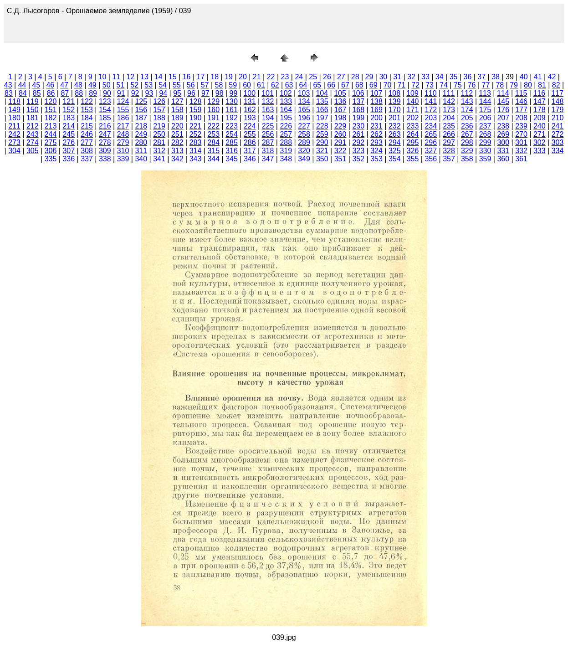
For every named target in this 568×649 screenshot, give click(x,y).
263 (395, 134)
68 (359, 85)
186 (123, 118)
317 (250, 151)
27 (341, 77)
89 (93, 93)
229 (340, 126)
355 (413, 159)
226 (286, 126)
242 (14, 134)
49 (92, 85)
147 (539, 101)
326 (413, 151)
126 (159, 101)
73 (429, 85)
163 (268, 109)
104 (322, 93)
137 (358, 101)
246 (87, 134)
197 (322, 118)
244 (51, 134)
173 (449, 109)
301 (521, 142)
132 (268, 101)
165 (304, 109)
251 (177, 134)
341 (159, 159)
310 (123, 151)
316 (231, 151)
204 (449, 118)
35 (454, 77)
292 (358, 142)
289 (304, 142)
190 (195, 118)
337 (87, 159)
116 (539, 93)
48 (78, 85)
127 (177, 101)
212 (32, 126)
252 (195, 134)
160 (213, 109)
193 (250, 118)
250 (159, 134)
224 (250, 126)
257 (286, 134)
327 (431, 151)
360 (503, 159)
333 (539, 151)
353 (376, 159)
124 (123, 101)
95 (177, 93)
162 (250, 109)
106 (358, 93)
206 (485, 118)
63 (289, 85)
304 (14, 151)
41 (538, 77)
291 (340, 142)
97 (205, 93)
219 (159, 126)
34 (439, 77)
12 (130, 77)
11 (116, 77)
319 (286, 151)
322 (340, 151)
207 (503, 118)
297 (449, 142)
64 (303, 85)
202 (413, 118)
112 (467, 93)
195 (286, 118)
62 (275, 85)
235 (449, 126)
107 (376, 93)
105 (340, 93)
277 (87, 142)
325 (395, 151)
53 (148, 85)
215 (87, 126)
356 (431, 159)
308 (87, 151)
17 (200, 77)
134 (304, 101)
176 (503, 109)
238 (503, 126)
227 (304, 126)
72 (415, 85)
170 (395, 109)
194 (268, 118)
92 (135, 93)
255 (250, 134)
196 (304, 118)
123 (105, 101)
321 (322, 151)
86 (51, 93)
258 (304, 134)
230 (358, 126)
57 (205, 85)
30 (383, 77)
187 (141, 118)
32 (411, 77)
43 (8, 85)
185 (105, 118)
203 (431, 118)
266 (449, 134)
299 (485, 142)
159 (195, 109)
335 (51, 159)
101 (267, 93)
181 (32, 118)
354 (395, 159)
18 (214, 77)
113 (485, 93)
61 (261, 85)
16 (187, 77)
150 (32, 109)
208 (521, 118)
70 (388, 85)
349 (304, 159)
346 (250, 159)
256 (268, 134)
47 (64, 85)
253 (213, 134)
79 (514, 85)
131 (250, 101)
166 (322, 109)
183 (68, 118)
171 (413, 109)
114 (503, 93)
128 (195, 101)
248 (123, 134)
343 (195, 159)
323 (358, 151)
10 (102, 77)
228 (322, 126)
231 (376, 126)
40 (524, 77)
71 (401, 85)
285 (231, 142)
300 (503, 142)
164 (286, 109)
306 (51, 151)
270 (521, 134)
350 (322, 159)
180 (14, 118)
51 (121, 85)
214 (68, 126)
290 (322, 142)
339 (123, 159)
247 (105, 134)
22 (271, 77)
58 (219, 85)
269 (503, 134)
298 (467, 142)
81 (542, 85)
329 (467, 151)
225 (268, 126)
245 (68, 134)
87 (65, 93)
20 (243, 77)
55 (177, 85)
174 (467, 109)
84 (23, 93)
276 (68, 142)
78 (500, 85)
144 (485, 101)
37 (481, 77)
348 (286, 159)
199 (358, 118)
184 (87, 118)
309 (105, 151)
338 (105, 159)
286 (250, 142)
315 (213, 151)
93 (149, 93)
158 (177, 109)
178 (539, 109)
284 (213, 142)
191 (213, 118)
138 (376, 101)
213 (51, 126)
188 (159, 118)
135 (322, 101)
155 (123, 109)
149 (14, 109)
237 (485, 126)
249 (141, 134)
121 (68, 101)
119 (32, 101)
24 (299, 77)
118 (14, 101)
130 (231, 101)
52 (134, 85)
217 (123, 126)
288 (286, 142)
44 (22, 85)
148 (558, 101)
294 (395, 142)
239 (521, 126)
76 (472, 85)
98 (219, 93)
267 (467, 134)
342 (177, 159)
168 (358, 109)
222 (213, 126)
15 (173, 77)
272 (558, 134)
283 (195, 142)
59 (233, 85)
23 (285, 77)
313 (177, 151)
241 (558, 126)
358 (467, 159)
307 (68, 151)
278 (105, 142)
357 (449, 159)
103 (304, 93)
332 (521, 151)
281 (159, 142)
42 (552, 77)
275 (51, 142)
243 (32, 134)
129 (213, 101)
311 (141, 151)
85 (37, 93)
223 (231, 126)
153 (87, 109)
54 (163, 85)
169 (376, 109)
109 (412, 93)
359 (485, 159)
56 (191, 85)
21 (257, 77)
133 (286, 101)
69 (373, 85)
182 (51, 118)
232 (395, 126)
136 (340, 101)
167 (340, 109)
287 (268, 142)
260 (340, 134)
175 (485, 109)
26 (327, 77)
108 (394, 93)
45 (36, 85)
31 (397, 77)
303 (558, 142)
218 (141, 126)
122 (87, 101)
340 (141, 159)
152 (68, 109)
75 (458, 85)
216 (105, 126)
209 (539, 118)
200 (376, 118)
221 (195, 126)
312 (159, 151)
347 (268, 159)
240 (539, 126)
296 (431, 142)
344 (213, 159)
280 (141, 142)
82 (556, 85)
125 (141, 101)
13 (144, 77)
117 (557, 93)
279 (123, 142)
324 (376, 151)
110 (431, 93)
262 (376, 134)
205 (467, 118)
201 (395, 118)
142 (449, 101)
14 (158, 77)
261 (358, 134)
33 (425, 77)
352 (358, 159)
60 (247, 85)
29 (369, 77)
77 (486, 85)
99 (234, 93)
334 (558, 151)
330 (485, 151)
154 (105, 109)
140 (413, 101)
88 (79, 93)
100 (249, 93)
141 (431, 101)
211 (14, 126)
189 (177, 118)
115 (521, 93)
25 (313, 77)
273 (14, 142)
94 (163, 93)
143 (467, 101)
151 (51, 109)
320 (304, 151)
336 (68, 159)
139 (395, 101)
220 (177, 126)
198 (340, 118)
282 (177, 142)
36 (468, 77)
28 (355, 77)
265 (431, 134)
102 (286, 93)
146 (521, 101)
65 (317, 85)
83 (9, 93)
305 (32, 151)
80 (528, 85)
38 (495, 77)
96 (191, 93)
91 (121, 93)
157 (159, 109)
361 (521, 159)
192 (231, 118)
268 (485, 134)
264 (413, 134)
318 (268, 151)
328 (449, 151)
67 (345, 85)
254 (231, 134)
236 (467, 126)
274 (32, 142)
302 (539, 142)
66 (331, 85)
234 (431, 126)
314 (195, 151)
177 (521, 109)
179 (558, 109)
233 (413, 126)
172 (431, 109)
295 (413, 142)
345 (231, 159)
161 (231, 109)
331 (503, 151)
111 (449, 93)
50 (106, 85)
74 (444, 85)
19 (229, 77)
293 (376, 142)
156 (141, 109)
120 (51, 101)
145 (503, 101)
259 (322, 134)
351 (340, 159)
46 (50, 85)
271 (539, 134)
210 (558, 118)
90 (107, 93)
